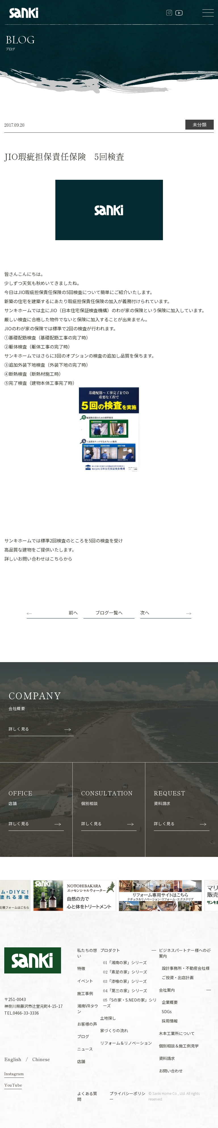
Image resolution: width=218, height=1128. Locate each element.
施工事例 (85, 993)
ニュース (85, 1049)
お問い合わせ (171, 1071)
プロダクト (110, 950)
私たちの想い (87, 953)
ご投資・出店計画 (178, 977)
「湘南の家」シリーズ (125, 962)
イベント (85, 981)
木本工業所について (177, 1033)
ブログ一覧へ (109, 612)
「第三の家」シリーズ (125, 990)
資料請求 (167, 1058)
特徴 (81, 968)
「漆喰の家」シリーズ (125, 981)
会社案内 (167, 990)
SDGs (167, 1011)
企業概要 (170, 1002)
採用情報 (170, 1021)
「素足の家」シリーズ (125, 972)
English (12, 1059)
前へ (73, 612)
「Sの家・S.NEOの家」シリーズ (130, 1002)
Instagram (14, 1073)
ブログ (83, 1036)
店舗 (81, 1061)
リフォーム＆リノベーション (126, 1043)
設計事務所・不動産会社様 (185, 968)
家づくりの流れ (114, 1030)
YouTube (13, 1085)
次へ (144, 612)
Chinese (41, 1059)
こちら (56, 558)
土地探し (108, 1018)
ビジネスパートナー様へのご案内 (185, 953)
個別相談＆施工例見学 (179, 1046)
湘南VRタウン (87, 1008)
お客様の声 (87, 1024)
